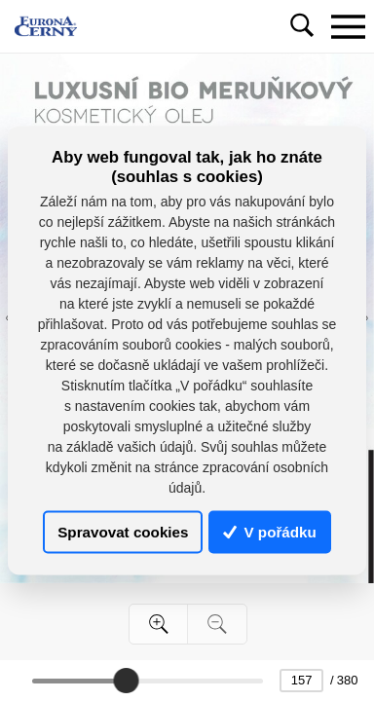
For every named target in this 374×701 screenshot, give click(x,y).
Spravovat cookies (122, 532)
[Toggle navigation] (347, 26)
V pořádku (270, 532)
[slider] (125, 680)
